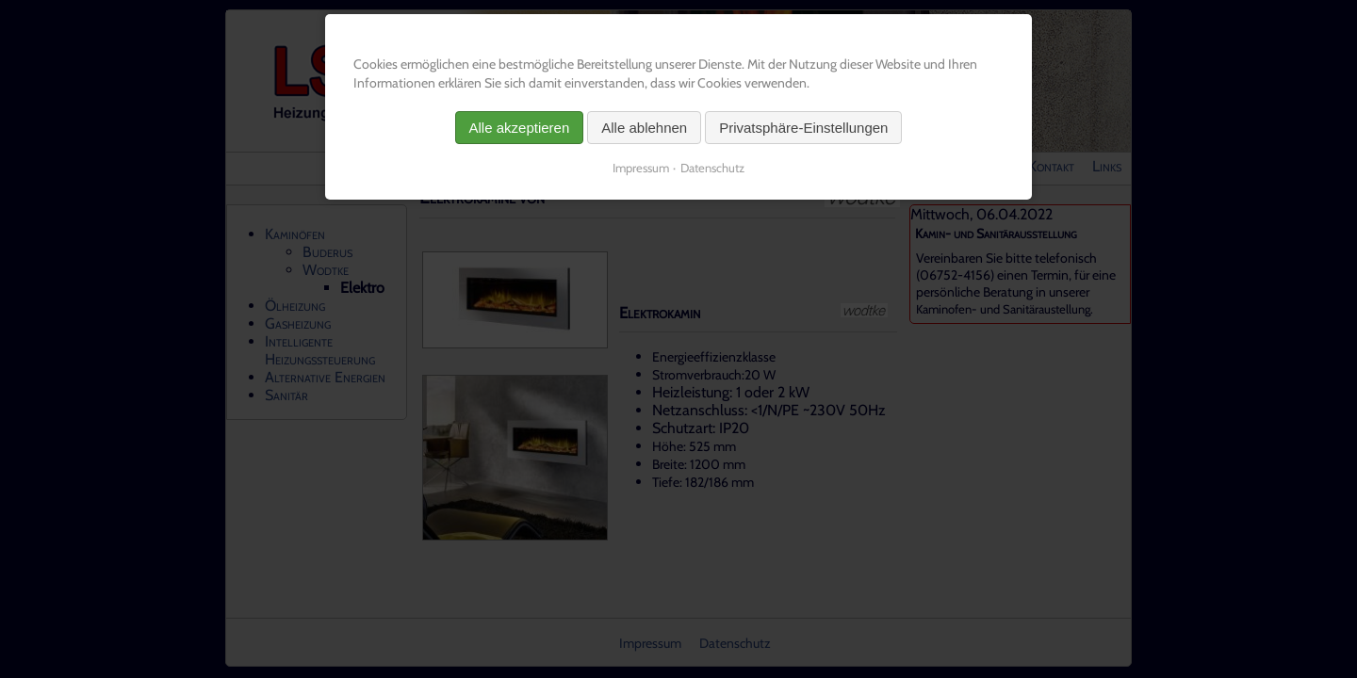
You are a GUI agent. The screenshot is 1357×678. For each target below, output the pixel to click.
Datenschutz (712, 167)
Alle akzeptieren (519, 128)
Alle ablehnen (644, 128)
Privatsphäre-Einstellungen (803, 128)
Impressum (641, 167)
